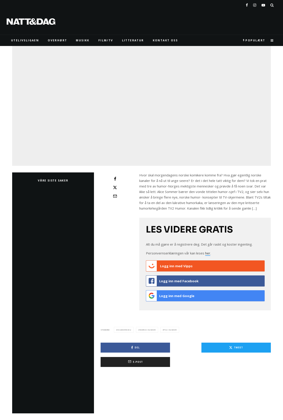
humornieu (124, 326)
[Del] (115, 179)
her (207, 253)
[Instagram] (254, 4)
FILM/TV (105, 40)
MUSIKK (82, 40)
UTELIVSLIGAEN (25, 40)
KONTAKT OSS (165, 40)
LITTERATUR (133, 40)
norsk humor (148, 326)
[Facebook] (246, 4)
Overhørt (57, 40)
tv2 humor (170, 326)
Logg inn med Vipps (169, 266)
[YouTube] (263, 4)
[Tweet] (115, 187)
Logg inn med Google (170, 293)
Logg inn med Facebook (172, 279)
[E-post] (115, 196)
